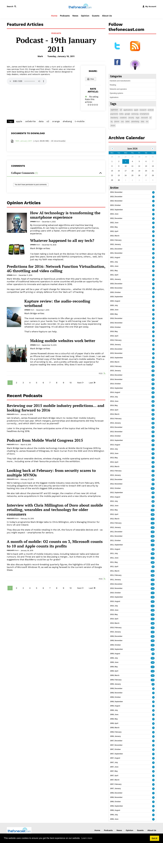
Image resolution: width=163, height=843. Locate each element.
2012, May (114, 510)
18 (153, 366)
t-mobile (79, 121)
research (143, 110)
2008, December (116, 688)
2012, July (114, 501)
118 (152, 584)
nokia (121, 114)
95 (153, 475)
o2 (48, 121)
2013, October (115, 436)
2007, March (114, 780)
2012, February (116, 523)
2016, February (116, 340)
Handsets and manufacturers (120, 81)
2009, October (115, 645)
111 (152, 601)
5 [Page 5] (36, 383)
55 (153, 410)
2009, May (114, 667)
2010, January (115, 632)
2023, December (116, 197)
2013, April (114, 462)
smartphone (144, 114)
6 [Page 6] (43, 383)
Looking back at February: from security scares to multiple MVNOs (51, 472)
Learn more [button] (86, 838)
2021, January (115, 279)
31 (153, 392)
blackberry (114, 118)
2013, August (115, 445)
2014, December (116, 375)
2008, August (115, 706)
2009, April (114, 671)
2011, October (115, 540)
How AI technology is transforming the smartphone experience (65, 215)
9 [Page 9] (63, 383)
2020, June (114, 310)
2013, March (114, 466)
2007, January (115, 788)
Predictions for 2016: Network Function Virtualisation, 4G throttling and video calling (56, 268)
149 (152, 645)
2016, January (115, 345)
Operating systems (116, 93)
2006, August (115, 810)
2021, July (114, 262)
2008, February (116, 732)
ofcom (113, 125)
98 (153, 492)
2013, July (114, 449)
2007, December (116, 741)
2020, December (116, 284)
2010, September (116, 597)
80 (153, 506)
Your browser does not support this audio (27, 81)
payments (114, 114)
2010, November (116, 588)
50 (153, 401)
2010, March (114, 623)
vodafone (123, 118)
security (131, 118)
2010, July (114, 606)
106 (152, 532)
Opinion (85, 15)
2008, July (114, 710)
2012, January (115, 527)
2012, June (114, 506)
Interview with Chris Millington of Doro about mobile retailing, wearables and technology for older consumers (55, 509)
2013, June (114, 453)
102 (152, 488)
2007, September (116, 754)
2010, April (114, 619)
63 (153, 414)
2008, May (114, 719)
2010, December (116, 584)
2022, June (114, 223)
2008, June (114, 714)
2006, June (114, 819)
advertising (135, 121)
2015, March (114, 362)
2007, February (116, 784)
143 (152, 632)
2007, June (114, 767)
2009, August (115, 654)
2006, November (116, 797)
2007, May (114, 771)
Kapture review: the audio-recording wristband (57, 303)
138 (152, 575)
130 (152, 540)
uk (121, 110)
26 (153, 371)
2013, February (116, 471)
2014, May (114, 405)
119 (152, 545)
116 (152, 580)
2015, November (116, 353)
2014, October (115, 384)
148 (152, 649)
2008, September (116, 701)
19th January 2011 (23, 141)
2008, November (116, 693)
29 (153, 684)
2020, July (114, 305)
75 (153, 449)
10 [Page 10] (71, 383)
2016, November (116, 323)
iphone (116, 121)
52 (153, 405)
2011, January (115, 580)
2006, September (116, 806)
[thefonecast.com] (80, 6)
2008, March (114, 728)
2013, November (116, 432)
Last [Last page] (91, 383)
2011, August (115, 549)
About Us (107, 15)
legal (137, 118)
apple (19, 121)
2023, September (116, 210)
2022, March (114, 236)
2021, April (114, 275)
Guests (95, 15)
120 (152, 558)
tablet (127, 121)
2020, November (116, 288)
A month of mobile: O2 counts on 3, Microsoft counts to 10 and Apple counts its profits (55, 543)
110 (152, 519)
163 (152, 675)
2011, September (116, 545)
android (150, 110)
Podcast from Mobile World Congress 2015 (45, 440)
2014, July (114, 397)
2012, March (114, 519)
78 (153, 418)
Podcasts (65, 15)
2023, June (114, 214)
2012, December (116, 479)
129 (152, 527)
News (75, 15)
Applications (114, 97)
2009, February (116, 680)
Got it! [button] (154, 838)
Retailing (113, 85)
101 (152, 571)
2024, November (116, 192)
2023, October (115, 205)
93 (153, 654)
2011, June (114, 558)
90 (153, 549)
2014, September (116, 388)
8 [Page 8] (56, 383)
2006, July (114, 815)
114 (152, 614)
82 (153, 566)
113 (152, 523)
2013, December (116, 427)
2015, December (116, 349)
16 (153, 362)
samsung (135, 114)
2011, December (116, 532)
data (41, 121)
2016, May (114, 331)
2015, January (115, 371)
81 (153, 479)
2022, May (114, 227)
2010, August (115, 601)
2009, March (114, 675)
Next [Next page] (79, 383)
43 (153, 397)
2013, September (116, 440)
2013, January (115, 475)
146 (152, 640)
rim (147, 121)
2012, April (114, 514)
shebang (67, 121)
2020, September (116, 297)
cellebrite (30, 121)
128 (152, 610)
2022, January (115, 244)
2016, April (114, 336)
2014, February (116, 418)
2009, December (116, 636)
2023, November (116, 201)
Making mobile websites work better (62, 340)
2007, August (115, 758)
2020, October (115, 292)
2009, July (114, 658)
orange (56, 121)
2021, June (114, 266)
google (127, 114)
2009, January (115, 684)
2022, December (116, 218)
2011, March (114, 571)
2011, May (114, 562)
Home (54, 15)
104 (152, 623)
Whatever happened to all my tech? (62, 240)
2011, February (116, 575)
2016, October (115, 327)
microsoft (144, 118)
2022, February (116, 240)
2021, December (116, 249)
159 (152, 658)
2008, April (114, 723)
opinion (114, 109)
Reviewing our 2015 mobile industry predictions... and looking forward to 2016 (55, 407)
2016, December (116, 318)
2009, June (114, 662)
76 (153, 440)
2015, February (116, 366)
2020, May (114, 314)
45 (153, 379)
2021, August (115, 257)
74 (153, 462)
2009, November (116, 640)
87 (153, 484)
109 (152, 536)
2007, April (114, 775)
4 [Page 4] (30, 383)
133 (152, 510)
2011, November (116, 536)
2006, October (115, 802)
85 (153, 423)
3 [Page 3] (23, 383)
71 (153, 436)
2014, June (114, 401)
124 (152, 553)
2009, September (116, 649)
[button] (12, 6)
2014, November (116, 379)
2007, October (115, 749)
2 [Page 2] (16, 383)
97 (153, 471)
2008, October (115, 697)
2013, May (114, 458)
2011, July (114, 553)
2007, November (116, 745)
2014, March (114, 414)
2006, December (116, 793)
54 (153, 384)
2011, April (114, 566)
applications (128, 110)
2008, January (115, 736)
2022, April (114, 231)
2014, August (115, 392)
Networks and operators (118, 89)
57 (153, 445)
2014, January (115, 423)
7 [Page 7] (49, 383)
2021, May (114, 271)
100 (152, 514)
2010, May (114, 614)
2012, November (116, 484)
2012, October (115, 488)
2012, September (116, 492)
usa (122, 121)
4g (111, 121)
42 (153, 388)
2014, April (114, 410)
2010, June (114, 610)
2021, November (116, 253)
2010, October (115, 593)
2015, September (116, 358)
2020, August (115, 301)
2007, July (114, 762)
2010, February (116, 628)
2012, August (115, 497)
